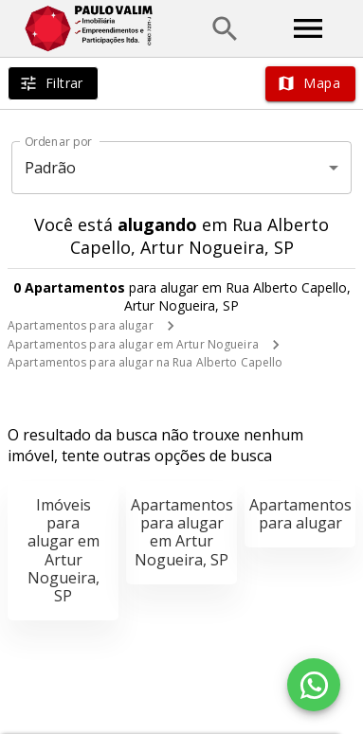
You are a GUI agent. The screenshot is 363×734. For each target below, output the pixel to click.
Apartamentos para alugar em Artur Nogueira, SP (182, 532)
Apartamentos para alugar (81, 325)
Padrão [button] (51, 167)
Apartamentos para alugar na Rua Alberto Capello (145, 362)
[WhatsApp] (313, 684)
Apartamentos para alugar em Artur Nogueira (133, 344)
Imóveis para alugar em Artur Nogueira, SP (63, 550)
